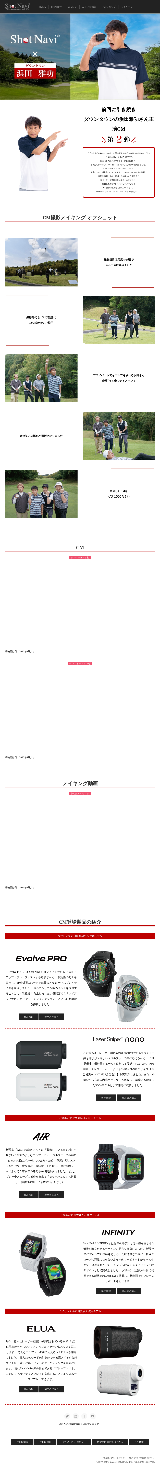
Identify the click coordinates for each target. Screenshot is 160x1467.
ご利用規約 (45, 1442)
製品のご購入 (51, 1017)
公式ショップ (109, 6)
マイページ (127, 6)
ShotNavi (56, 6)
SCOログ (72, 6)
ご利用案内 (22, 1442)
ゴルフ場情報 (89, 6)
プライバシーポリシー (74, 1442)
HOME (42, 6)
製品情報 (28, 1017)
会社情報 (139, 1442)
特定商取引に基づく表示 (110, 1442)
